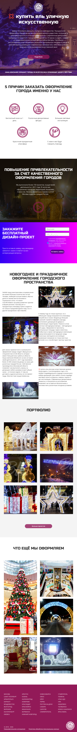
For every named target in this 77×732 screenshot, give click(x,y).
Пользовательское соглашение (14, 729)
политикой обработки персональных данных (57, 244)
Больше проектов (38, 526)
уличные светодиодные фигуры (49, 326)
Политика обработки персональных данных (44, 729)
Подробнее (38, 57)
